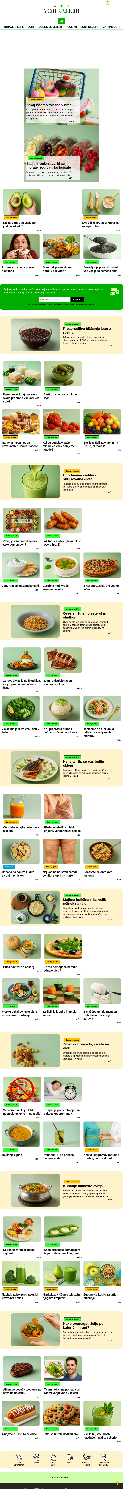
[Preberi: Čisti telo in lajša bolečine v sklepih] (22, 794)
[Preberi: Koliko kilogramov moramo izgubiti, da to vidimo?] (102, 1122)
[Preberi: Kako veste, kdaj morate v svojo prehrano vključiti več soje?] (22, 361)
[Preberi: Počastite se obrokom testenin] (102, 839)
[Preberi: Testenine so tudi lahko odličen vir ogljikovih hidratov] (102, 696)
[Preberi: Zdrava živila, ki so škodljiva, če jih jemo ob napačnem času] (22, 648)
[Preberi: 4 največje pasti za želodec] (21, 1401)
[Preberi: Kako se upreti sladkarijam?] (61, 1401)
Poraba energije (53, 1462)
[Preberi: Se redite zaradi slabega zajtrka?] (22, 1217)
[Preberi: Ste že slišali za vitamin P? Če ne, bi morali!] (102, 409)
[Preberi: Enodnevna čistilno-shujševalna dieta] (61, 481)
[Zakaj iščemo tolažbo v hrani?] (61, 70)
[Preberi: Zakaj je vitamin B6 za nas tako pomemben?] (22, 508)
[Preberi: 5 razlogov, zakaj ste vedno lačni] (102, 553)
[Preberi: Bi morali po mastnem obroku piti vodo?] (61, 234)
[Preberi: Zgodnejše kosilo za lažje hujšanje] (102, 1261)
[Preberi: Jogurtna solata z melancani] (21, 553)
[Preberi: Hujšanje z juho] (21, 1122)
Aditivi (36, 1461)
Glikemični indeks (87, 1462)
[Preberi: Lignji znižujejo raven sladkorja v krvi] (63, 648)
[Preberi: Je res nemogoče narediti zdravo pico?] (63, 934)
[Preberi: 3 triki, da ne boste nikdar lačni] (63, 361)
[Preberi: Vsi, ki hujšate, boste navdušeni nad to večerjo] (102, 1401)
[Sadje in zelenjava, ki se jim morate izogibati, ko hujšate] (61, 127)
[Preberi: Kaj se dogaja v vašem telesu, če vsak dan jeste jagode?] (61, 409)
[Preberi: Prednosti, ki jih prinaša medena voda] (61, 1122)
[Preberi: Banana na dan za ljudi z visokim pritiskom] (21, 839)
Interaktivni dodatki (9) (104, 1462)
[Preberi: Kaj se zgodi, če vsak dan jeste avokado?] (22, 190)
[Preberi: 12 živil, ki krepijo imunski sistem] (61, 979)
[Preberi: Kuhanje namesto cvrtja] (61, 1190)
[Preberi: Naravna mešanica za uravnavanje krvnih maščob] (21, 409)
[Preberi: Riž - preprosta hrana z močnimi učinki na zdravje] (61, 696)
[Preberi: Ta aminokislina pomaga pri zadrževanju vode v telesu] (63, 1356)
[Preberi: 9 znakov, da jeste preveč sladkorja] (21, 234)
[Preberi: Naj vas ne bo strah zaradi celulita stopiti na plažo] (61, 839)
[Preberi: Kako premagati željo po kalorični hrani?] (61, 1329)
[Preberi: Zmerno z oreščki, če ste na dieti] (61, 1050)
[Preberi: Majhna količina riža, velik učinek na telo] (61, 907)
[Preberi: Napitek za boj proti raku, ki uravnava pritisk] (21, 1261)
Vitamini (70, 1461)
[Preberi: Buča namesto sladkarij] (22, 934)
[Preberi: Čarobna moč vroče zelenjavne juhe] (61, 553)
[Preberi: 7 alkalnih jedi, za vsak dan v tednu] (21, 696)
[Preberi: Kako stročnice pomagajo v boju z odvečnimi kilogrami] (63, 1217)
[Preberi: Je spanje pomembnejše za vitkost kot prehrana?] (63, 1077)
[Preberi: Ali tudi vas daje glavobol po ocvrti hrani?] (63, 508)
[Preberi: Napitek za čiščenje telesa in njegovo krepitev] (61, 1261)
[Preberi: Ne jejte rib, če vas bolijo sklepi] (61, 767)
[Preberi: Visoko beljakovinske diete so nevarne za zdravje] (21, 979)
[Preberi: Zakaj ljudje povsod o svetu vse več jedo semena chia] (102, 234)
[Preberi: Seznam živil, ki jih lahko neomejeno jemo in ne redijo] (22, 1077)
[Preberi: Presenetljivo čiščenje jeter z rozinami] (61, 334)
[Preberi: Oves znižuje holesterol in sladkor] (61, 621)
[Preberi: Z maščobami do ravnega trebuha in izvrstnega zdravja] (102, 979)
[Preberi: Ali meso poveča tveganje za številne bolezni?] (22, 1356)
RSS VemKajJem (19, 1462)
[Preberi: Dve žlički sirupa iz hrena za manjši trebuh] (101, 190)
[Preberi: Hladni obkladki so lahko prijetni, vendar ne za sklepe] (63, 794)
